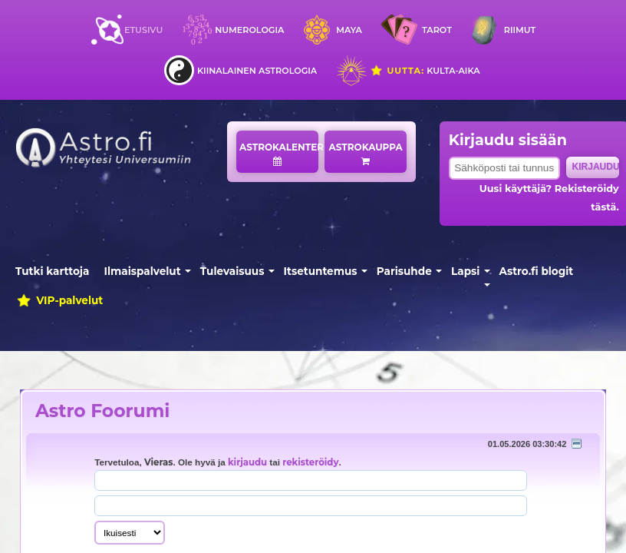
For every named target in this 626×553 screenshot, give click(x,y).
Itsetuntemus (320, 271)
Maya (349, 30)
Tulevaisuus (232, 271)
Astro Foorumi (102, 410)
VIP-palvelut (59, 300)
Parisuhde (404, 271)
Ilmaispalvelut (142, 271)
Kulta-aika (424, 70)
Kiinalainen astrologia (257, 70)
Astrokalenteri (278, 153)
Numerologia (249, 30)
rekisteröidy (310, 462)
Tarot (437, 30)
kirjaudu (247, 462)
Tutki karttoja (52, 271)
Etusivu (143, 30)
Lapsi (465, 271)
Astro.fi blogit (536, 271)
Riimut (519, 30)
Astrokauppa (366, 153)
